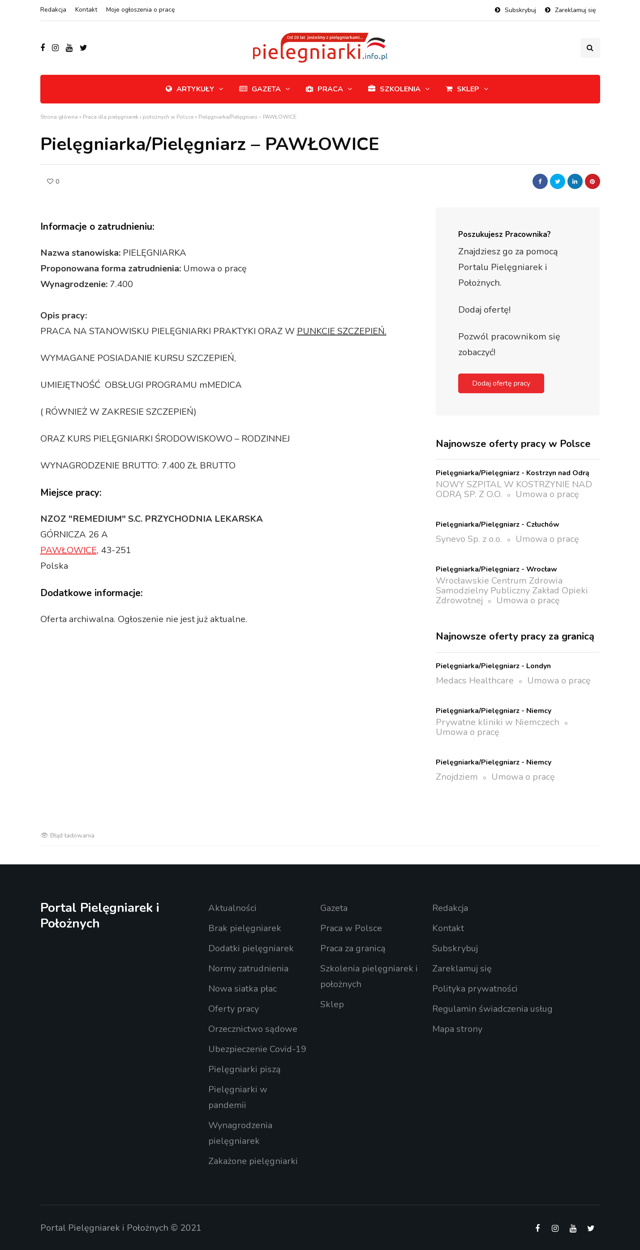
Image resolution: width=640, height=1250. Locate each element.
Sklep (462, 89)
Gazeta (260, 89)
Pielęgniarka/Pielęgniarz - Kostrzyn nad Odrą (512, 473)
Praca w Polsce (351, 928)
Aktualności (232, 908)
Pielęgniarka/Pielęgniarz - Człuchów (497, 524)
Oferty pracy (233, 1009)
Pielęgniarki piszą (244, 1069)
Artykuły (190, 89)
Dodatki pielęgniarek (251, 948)
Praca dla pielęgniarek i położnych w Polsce (138, 116)
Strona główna (59, 116)
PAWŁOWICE (68, 550)
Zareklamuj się (575, 10)
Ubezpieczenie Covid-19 (257, 1049)
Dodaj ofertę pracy (501, 383)
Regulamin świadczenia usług (492, 1009)
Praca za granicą (353, 948)
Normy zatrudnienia (248, 968)
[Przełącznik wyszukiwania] (590, 48)
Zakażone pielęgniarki (253, 1161)
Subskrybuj (520, 10)
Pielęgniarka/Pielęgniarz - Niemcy (493, 711)
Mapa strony (457, 1029)
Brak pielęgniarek (244, 928)
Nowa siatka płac (242, 989)
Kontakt (86, 9)
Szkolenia (394, 89)
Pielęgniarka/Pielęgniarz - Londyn (493, 666)
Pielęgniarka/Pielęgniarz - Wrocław (496, 569)
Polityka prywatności (475, 989)
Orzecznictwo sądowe (252, 1029)
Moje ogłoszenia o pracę (140, 9)
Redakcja (53, 9)
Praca (324, 89)
